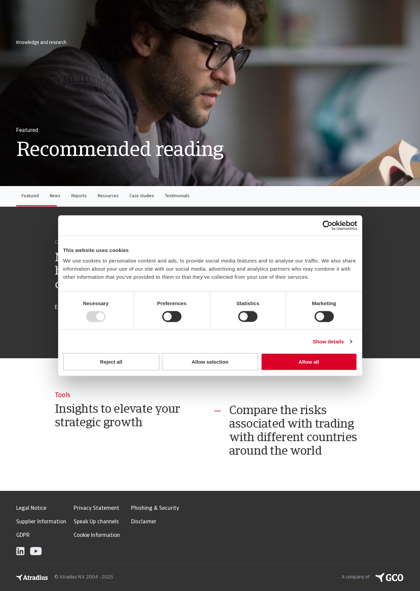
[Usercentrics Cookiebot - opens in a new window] (327, 225)
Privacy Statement (96, 508)
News (55, 196)
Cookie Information (97, 535)
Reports (79, 196)
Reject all (111, 362)
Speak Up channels (96, 522)
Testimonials (177, 196)
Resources (108, 196)
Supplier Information (41, 522)
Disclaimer (143, 522)
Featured (30, 196)
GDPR (22, 535)
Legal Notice (31, 508)
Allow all (309, 362)
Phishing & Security (155, 508)
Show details (328, 341)
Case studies (141, 196)
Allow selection (210, 362)
